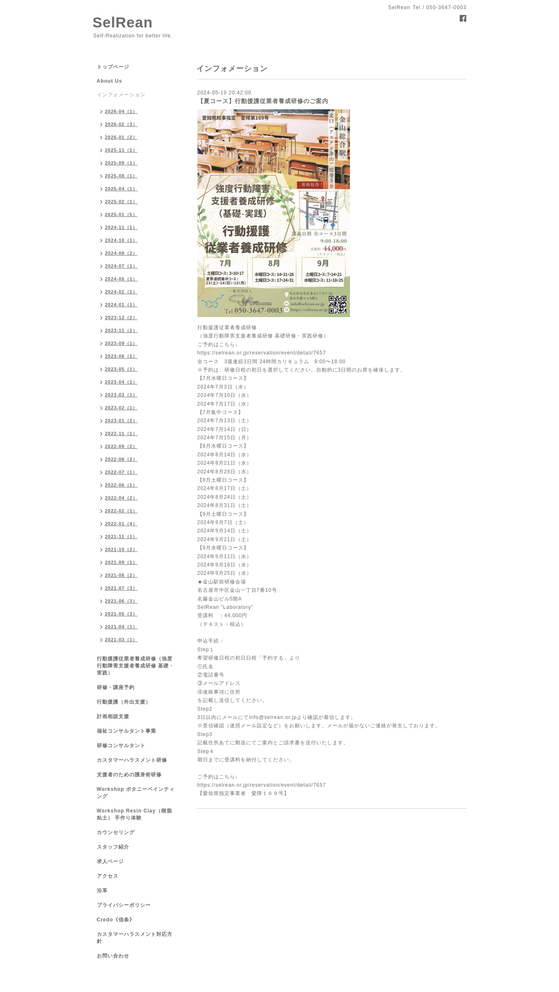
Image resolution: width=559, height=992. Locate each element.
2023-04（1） (121, 381)
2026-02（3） (121, 124)
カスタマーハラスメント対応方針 (134, 937)
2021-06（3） (121, 600)
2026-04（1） (121, 111)
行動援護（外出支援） (124, 702)
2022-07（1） (121, 472)
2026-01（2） (121, 137)
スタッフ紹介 (113, 847)
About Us (109, 81)
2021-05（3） (121, 613)
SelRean (123, 22)
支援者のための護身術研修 (129, 775)
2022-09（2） (121, 446)
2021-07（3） (121, 588)
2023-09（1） (121, 343)
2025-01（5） (121, 214)
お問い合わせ (113, 956)
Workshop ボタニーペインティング (136, 792)
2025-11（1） (121, 150)
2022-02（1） (121, 510)
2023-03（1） (121, 394)
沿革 (102, 891)
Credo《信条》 (116, 920)
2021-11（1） (121, 536)
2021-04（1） (121, 626)
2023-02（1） (121, 407)
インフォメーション (121, 95)
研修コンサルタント (121, 745)
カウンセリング (116, 832)
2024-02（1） (121, 291)
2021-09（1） (121, 562)
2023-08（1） (121, 356)
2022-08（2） (121, 459)
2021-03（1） (121, 639)
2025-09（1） (121, 162)
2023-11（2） (121, 330)
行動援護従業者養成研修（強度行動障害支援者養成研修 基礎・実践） (135, 666)
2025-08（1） (121, 175)
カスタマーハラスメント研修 (132, 760)
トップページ (113, 67)
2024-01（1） (121, 304)
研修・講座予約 (116, 687)
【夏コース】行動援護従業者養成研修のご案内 (262, 101)
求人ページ (110, 861)
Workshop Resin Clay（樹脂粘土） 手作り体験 (134, 814)
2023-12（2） (121, 317)
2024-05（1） (121, 278)
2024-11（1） (121, 227)
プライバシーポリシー (124, 905)
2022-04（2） (121, 497)
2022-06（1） (121, 484)
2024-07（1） (121, 265)
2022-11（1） (121, 433)
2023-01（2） (121, 420)
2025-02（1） (121, 201)
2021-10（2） (121, 549)
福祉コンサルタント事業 (126, 731)
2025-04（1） (121, 188)
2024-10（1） (121, 240)
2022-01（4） (121, 523)
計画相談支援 (113, 716)
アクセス (107, 876)
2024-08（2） (121, 253)
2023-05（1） (121, 369)
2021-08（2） (121, 575)
